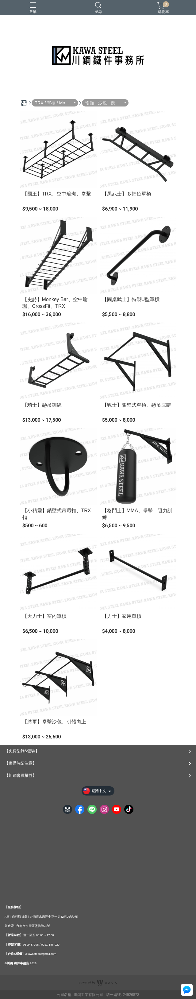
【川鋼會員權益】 (21, 775)
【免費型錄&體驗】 (22, 751)
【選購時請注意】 (21, 763)
